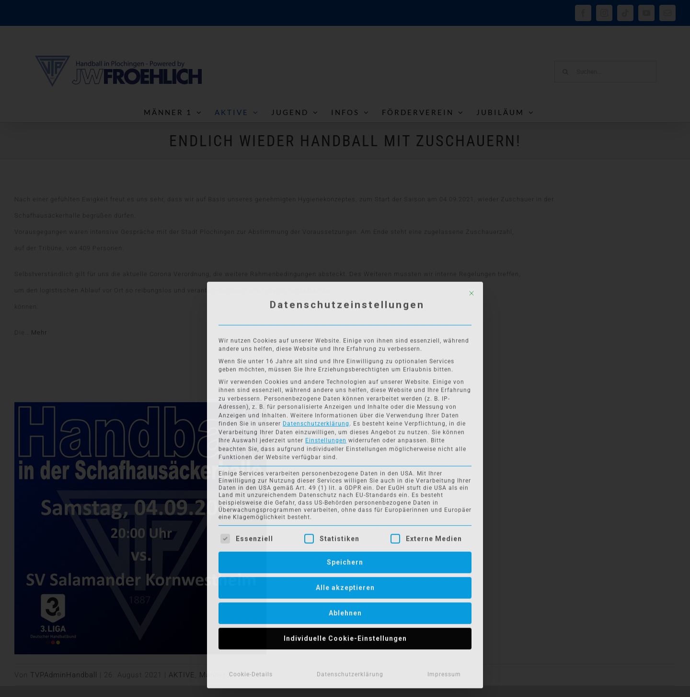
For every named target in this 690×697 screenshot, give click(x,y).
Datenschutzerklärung (316, 421)
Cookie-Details (251, 672)
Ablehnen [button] (345, 611)
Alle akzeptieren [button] (345, 585)
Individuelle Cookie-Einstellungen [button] (345, 636)
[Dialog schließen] (471, 291)
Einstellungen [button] (325, 438)
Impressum (444, 672)
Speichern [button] (345, 560)
